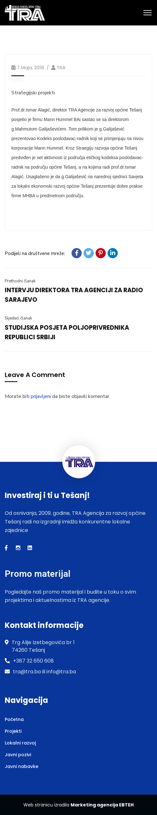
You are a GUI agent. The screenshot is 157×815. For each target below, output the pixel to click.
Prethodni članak (20, 281)
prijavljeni (41, 396)
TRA (61, 67)
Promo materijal (37, 574)
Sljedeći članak (18, 318)
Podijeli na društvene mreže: (35, 253)
